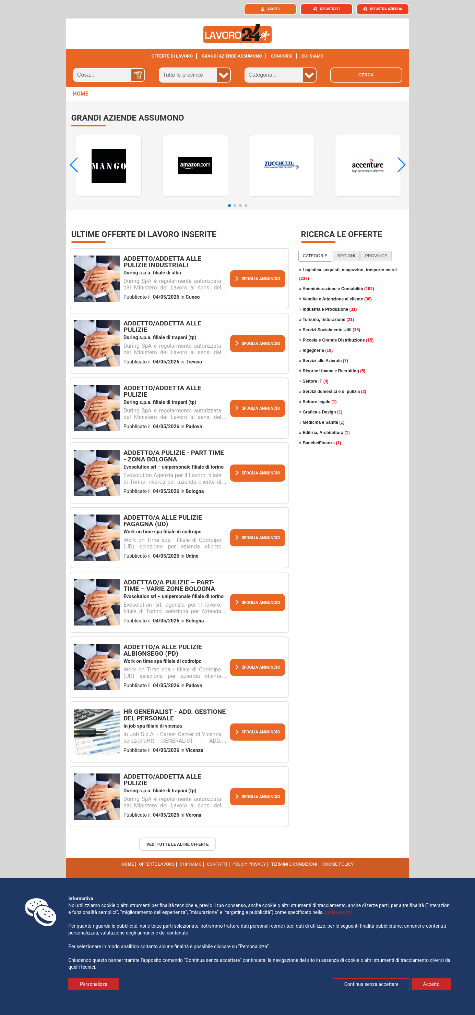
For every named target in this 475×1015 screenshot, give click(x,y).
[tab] (315, 256)
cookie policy (338, 864)
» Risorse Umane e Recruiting (332, 371)
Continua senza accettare (371, 984)
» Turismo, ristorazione (326, 319)
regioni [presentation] (346, 255)
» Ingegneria (316, 350)
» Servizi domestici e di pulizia (332, 391)
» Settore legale (318, 401)
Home (127, 864)
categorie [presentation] (315, 255)
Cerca (366, 75)
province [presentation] (376, 255)
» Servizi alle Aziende (323, 360)
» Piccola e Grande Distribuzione (336, 340)
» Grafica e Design (320, 412)
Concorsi (282, 56)
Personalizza (93, 984)
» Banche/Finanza (320, 443)
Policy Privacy (249, 864)
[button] (229, 205)
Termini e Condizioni (294, 864)
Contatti (217, 864)
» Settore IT (314, 381)
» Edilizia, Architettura (324, 432)
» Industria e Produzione (328, 309)
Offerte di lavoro (172, 56)
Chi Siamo (191, 864)
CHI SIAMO (312, 56)
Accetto (431, 984)
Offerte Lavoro (157, 864)
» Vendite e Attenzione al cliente (335, 299)
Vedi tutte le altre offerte (177, 844)
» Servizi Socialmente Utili (329, 329)
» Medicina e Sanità (321, 422)
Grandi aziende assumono (232, 56)
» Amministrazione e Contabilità (336, 288)
